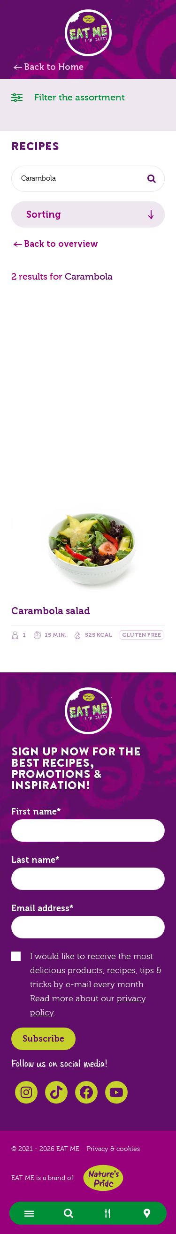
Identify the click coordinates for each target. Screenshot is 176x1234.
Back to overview (61, 244)
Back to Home (54, 67)
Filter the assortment (68, 97)
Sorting (43, 214)
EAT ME (88, 32)
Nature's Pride (103, 1178)
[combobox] (88, 179)
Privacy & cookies (113, 1149)
